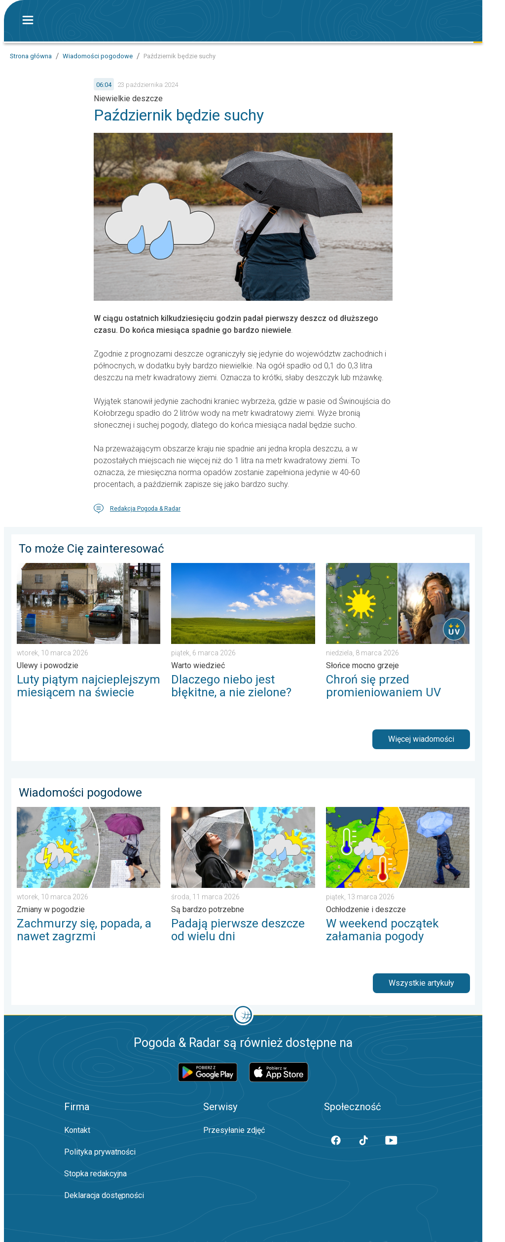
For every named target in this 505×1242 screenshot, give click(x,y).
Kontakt (77, 1130)
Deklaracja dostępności (104, 1195)
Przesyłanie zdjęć (234, 1130)
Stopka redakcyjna (95, 1173)
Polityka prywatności (100, 1152)
